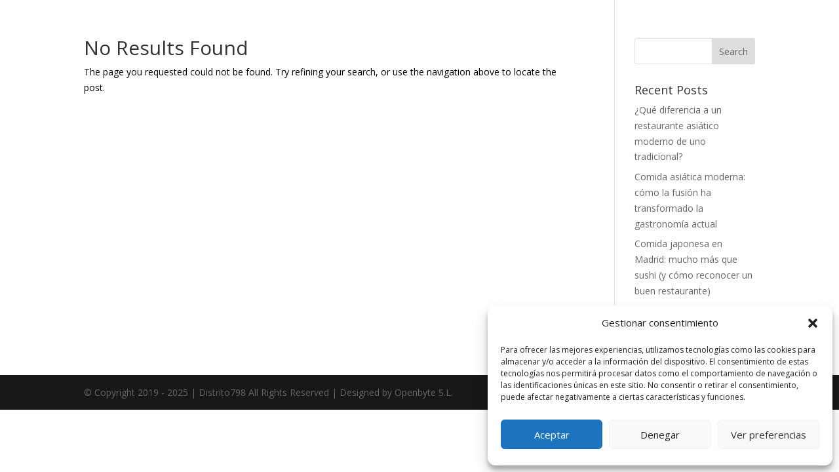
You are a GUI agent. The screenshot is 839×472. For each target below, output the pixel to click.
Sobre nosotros (163, 207)
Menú (141, 249)
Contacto (149, 332)
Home (142, 166)
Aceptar (552, 434)
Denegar (660, 434)
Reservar (149, 290)
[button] (812, 323)
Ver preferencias (768, 434)
